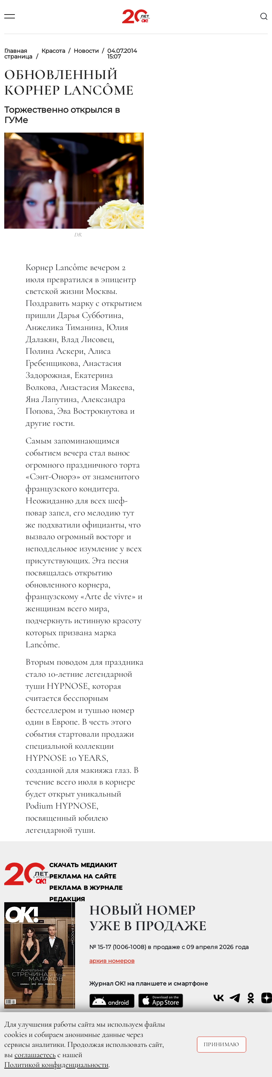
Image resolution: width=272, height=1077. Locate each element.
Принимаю (221, 1044)
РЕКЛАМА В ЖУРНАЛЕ (86, 888)
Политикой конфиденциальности (56, 1064)
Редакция (67, 899)
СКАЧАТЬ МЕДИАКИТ (83, 865)
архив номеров (112, 961)
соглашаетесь (35, 1054)
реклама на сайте (82, 876)
